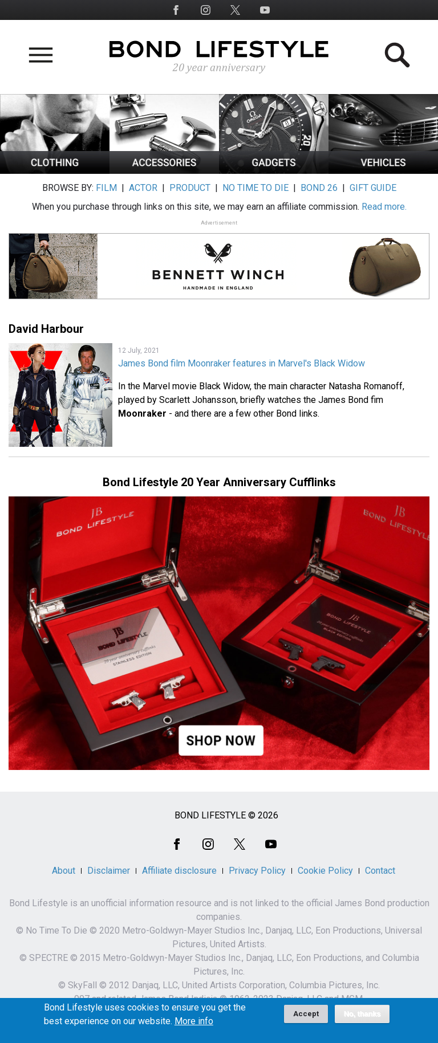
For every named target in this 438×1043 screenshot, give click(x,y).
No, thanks (362, 1018)
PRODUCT (189, 187)
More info (194, 1026)
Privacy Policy (257, 870)
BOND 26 (319, 187)
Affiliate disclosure (179, 870)
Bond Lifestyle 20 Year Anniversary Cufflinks (219, 482)
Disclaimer (108, 870)
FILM (106, 187)
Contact (380, 870)
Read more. (384, 206)
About (63, 870)
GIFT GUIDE (373, 187)
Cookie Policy (325, 870)
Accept (306, 1018)
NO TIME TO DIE (255, 187)
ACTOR (143, 187)
